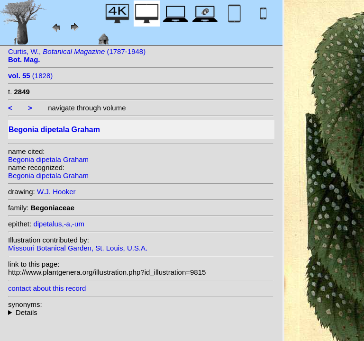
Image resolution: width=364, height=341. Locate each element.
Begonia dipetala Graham (48, 159)
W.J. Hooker (56, 192)
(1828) (30, 76)
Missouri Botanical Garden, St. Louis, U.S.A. (77, 248)
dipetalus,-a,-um (58, 224)
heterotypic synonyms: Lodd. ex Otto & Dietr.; (140, 312)
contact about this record (47, 288)
